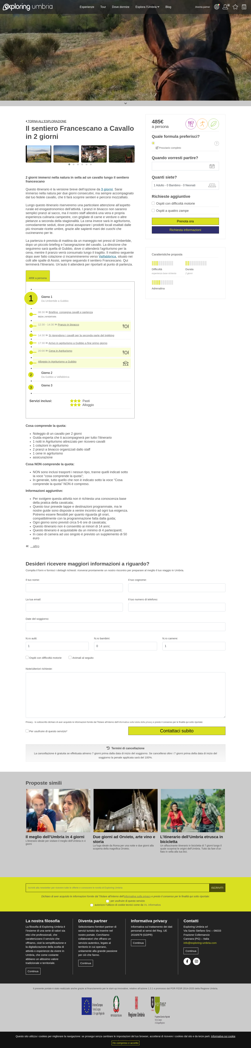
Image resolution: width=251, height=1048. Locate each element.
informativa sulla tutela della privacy (135, 722)
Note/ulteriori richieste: (39, 668)
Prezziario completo (168, 147)
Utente (226, 7)
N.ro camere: (170, 638)
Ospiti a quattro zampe (172, 211)
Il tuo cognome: (137, 579)
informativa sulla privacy (137, 896)
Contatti (191, 921)
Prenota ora (185, 221)
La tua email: (33, 599)
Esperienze (87, 6)
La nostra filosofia (43, 921)
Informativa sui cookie (223, 1036)
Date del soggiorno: (37, 618)
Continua (33, 971)
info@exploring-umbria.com (200, 942)
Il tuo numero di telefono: (143, 599)
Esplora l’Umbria (146, 6)
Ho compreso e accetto (126, 1043)
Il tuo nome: (33, 579)
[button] (69, 164)
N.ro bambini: (102, 638)
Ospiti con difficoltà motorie (175, 203)
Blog (168, 6)
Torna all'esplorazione (46, 121)
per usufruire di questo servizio (127, 900)
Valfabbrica (107, 256)
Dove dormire (120, 6)
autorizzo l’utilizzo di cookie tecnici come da (128, 904)
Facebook (187, 961)
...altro (34, 546)
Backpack (244, 7)
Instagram (196, 961)
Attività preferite (235, 7)
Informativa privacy (149, 921)
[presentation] (18, 808)
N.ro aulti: (31, 638)
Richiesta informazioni (185, 230)
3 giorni (107, 189)
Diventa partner (202, 7)
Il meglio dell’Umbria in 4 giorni (55, 837)
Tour (103, 6)
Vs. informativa (152, 904)
